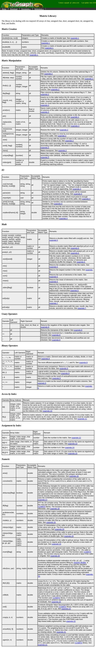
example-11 (82, 419)
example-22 (70, 621)
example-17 (42, 500)
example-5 (54, 240)
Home (4, 9)
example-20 (55, 556)
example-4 (77, 189)
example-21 (61, 632)
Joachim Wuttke (79, 562)
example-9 (45, 359)
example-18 (54, 509)
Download (13, 9)
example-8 (45, 327)
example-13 (72, 444)
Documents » (26, 9)
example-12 (76, 438)
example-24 (56, 602)
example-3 (45, 105)
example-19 (59, 529)
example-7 (54, 303)
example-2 (48, 74)
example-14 (69, 447)
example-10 (47, 411)
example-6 (75, 248)
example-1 (75, 38)
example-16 (74, 476)
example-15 (72, 453)
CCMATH (41, 507)
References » (39, 9)
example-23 (66, 609)
